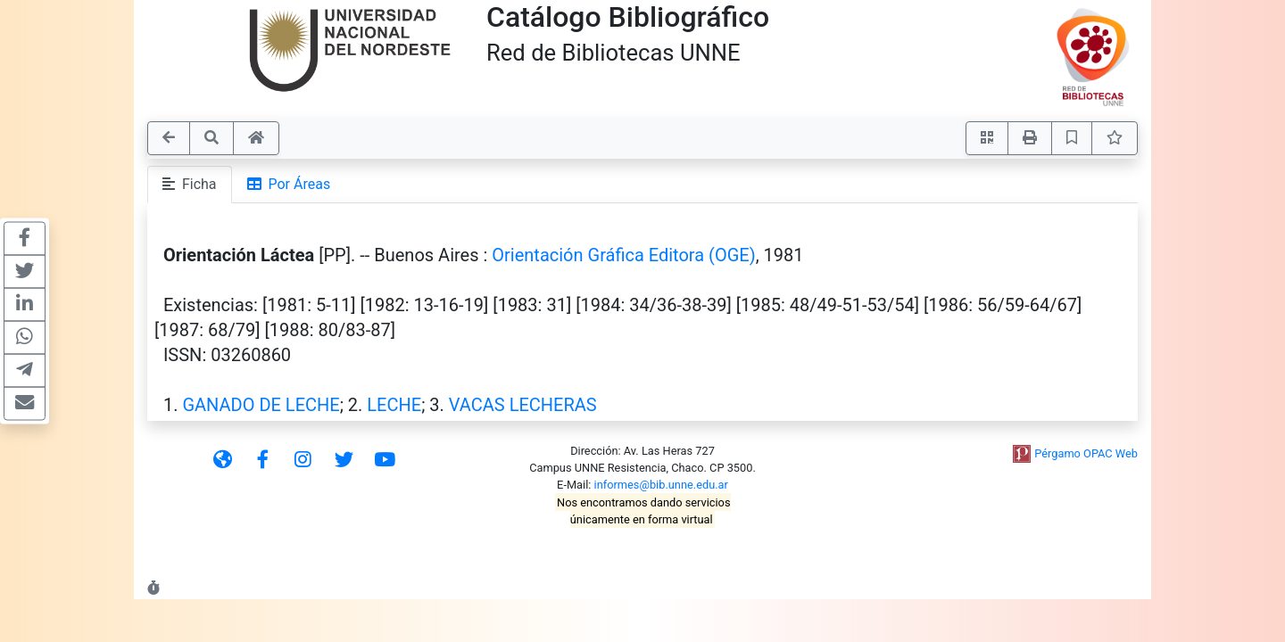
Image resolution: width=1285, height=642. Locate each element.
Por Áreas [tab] (289, 184)
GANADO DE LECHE (260, 405)
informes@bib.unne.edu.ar (661, 484)
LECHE (394, 405)
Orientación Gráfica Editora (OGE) (623, 255)
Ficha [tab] (189, 184)
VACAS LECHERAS (523, 405)
